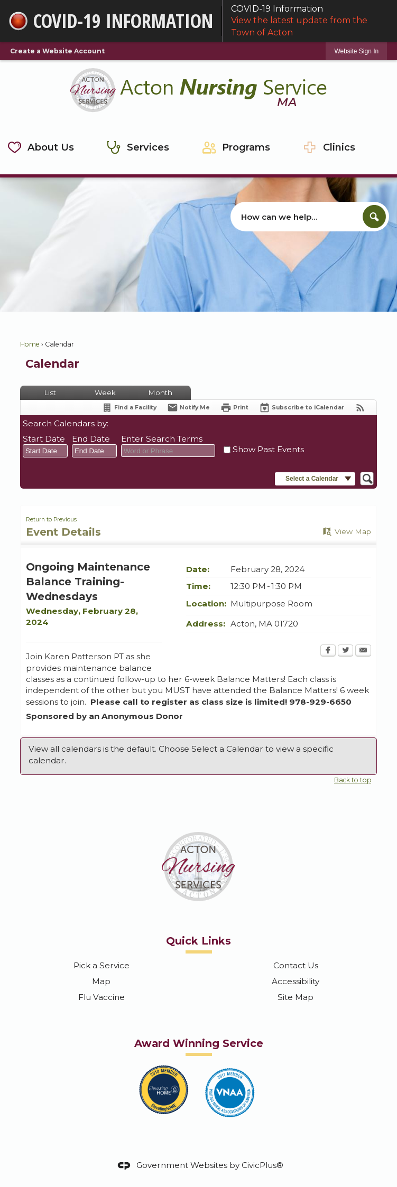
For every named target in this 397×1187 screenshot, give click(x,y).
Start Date (44, 439)
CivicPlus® (262, 1165)
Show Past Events (268, 449)
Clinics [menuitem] (339, 147)
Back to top (352, 780)
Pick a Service (101, 965)
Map (101, 981)
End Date (91, 439)
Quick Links (198, 940)
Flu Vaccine (101, 997)
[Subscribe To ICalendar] (301, 407)
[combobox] (45, 451)
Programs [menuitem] (246, 147)
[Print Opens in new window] (234, 407)
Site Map (295, 997)
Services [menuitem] (148, 147)
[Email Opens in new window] (363, 651)
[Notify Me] (188, 407)
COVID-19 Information (310, 21)
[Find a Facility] (128, 407)
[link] (356, 51)
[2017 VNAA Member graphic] (229, 1092)
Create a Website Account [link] (57, 51)
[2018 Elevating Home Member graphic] (164, 1089)
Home (30, 344)
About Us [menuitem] (50, 147)
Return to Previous (51, 519)
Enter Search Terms (161, 439)
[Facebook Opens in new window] (328, 651)
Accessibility (295, 981)
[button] (374, 216)
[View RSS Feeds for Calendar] (360, 407)
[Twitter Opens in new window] (345, 651)
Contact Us (295, 965)
